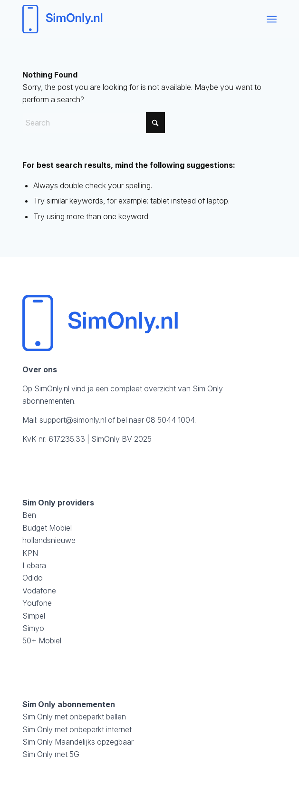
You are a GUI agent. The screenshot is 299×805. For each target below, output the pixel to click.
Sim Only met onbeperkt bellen (74, 716)
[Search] (93, 122)
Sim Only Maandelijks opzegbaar (78, 742)
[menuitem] (272, 19)
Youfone (37, 603)
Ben (29, 515)
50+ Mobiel (41, 640)
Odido (32, 577)
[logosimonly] (124, 19)
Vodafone (39, 590)
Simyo (33, 628)
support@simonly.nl (72, 420)
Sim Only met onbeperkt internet (77, 729)
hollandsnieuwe (49, 540)
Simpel (33, 616)
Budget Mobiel (47, 528)
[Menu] (272, 19)
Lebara (34, 565)
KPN (30, 553)
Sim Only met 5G (50, 754)
